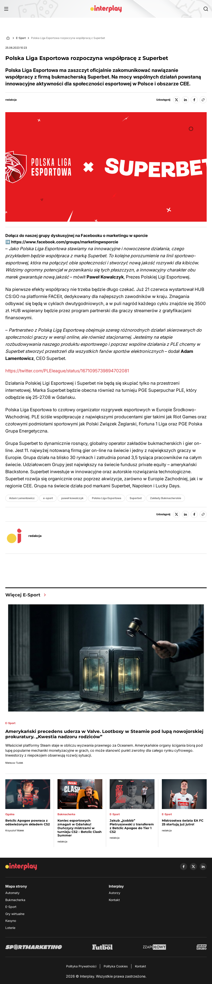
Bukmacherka (15, 900)
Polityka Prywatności (81, 966)
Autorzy (114, 893)
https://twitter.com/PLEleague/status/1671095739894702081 (67, 370)
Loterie (10, 928)
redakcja (11, 99)
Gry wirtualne (14, 914)
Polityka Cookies (116, 966)
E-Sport (21, 38)
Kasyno (10, 920)
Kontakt (114, 900)
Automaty (12, 893)
